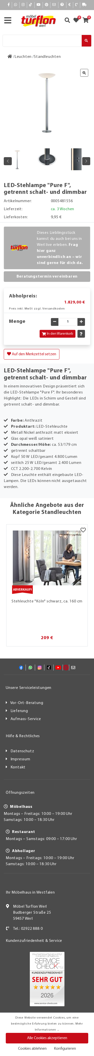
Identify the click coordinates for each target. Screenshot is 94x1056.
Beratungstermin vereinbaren (47, 277)
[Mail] (54, 5)
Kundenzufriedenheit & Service (34, 941)
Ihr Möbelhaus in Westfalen (30, 893)
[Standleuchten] (47, 57)
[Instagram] (23, 5)
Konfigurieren (65, 1049)
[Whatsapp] (15, 5)
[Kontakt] (76, 5)
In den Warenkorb (57, 334)
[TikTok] (30, 5)
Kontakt (18, 767)
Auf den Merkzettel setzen (31, 354)
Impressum (20, 759)
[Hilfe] (62, 5)
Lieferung (19, 711)
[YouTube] (39, 5)
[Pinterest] (46, 5)
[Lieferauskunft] (84, 5)
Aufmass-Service (26, 719)
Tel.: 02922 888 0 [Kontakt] (28, 929)
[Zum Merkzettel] (77, 21)
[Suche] (42, 41)
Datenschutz (22, 751)
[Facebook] (9, 5)
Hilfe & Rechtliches (23, 736)
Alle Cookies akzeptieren (47, 1038)
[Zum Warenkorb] (87, 21)
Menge (17, 321)
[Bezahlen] (69, 5)
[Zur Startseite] (10, 57)
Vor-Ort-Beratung (26, 703)
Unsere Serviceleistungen (28, 688)
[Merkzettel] (83, 530)
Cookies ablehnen (32, 1049)
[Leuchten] (23, 57)
